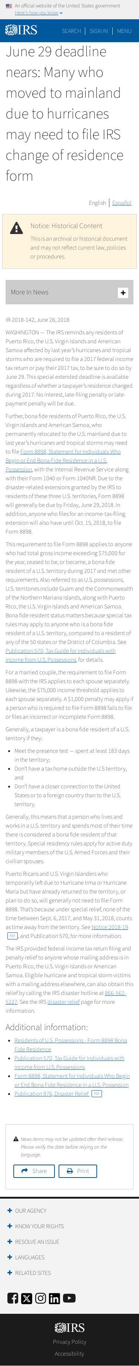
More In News (69, 292)
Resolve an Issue (37, 1242)
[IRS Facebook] (12, 1299)
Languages (29, 1257)
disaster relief (63, 1002)
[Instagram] (40, 1299)
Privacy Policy (69, 1342)
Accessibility (69, 1353)
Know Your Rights (39, 1226)
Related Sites (33, 1273)
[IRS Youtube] (69, 1299)
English (97, 203)
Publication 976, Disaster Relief (58, 1094)
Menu (124, 31)
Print (83, 1171)
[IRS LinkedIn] (54, 1301)
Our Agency (30, 1211)
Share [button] (39, 1171)
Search (71, 31)
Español (122, 203)
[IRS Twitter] (26, 1301)
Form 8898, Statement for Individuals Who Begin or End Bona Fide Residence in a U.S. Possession (63, 461)
